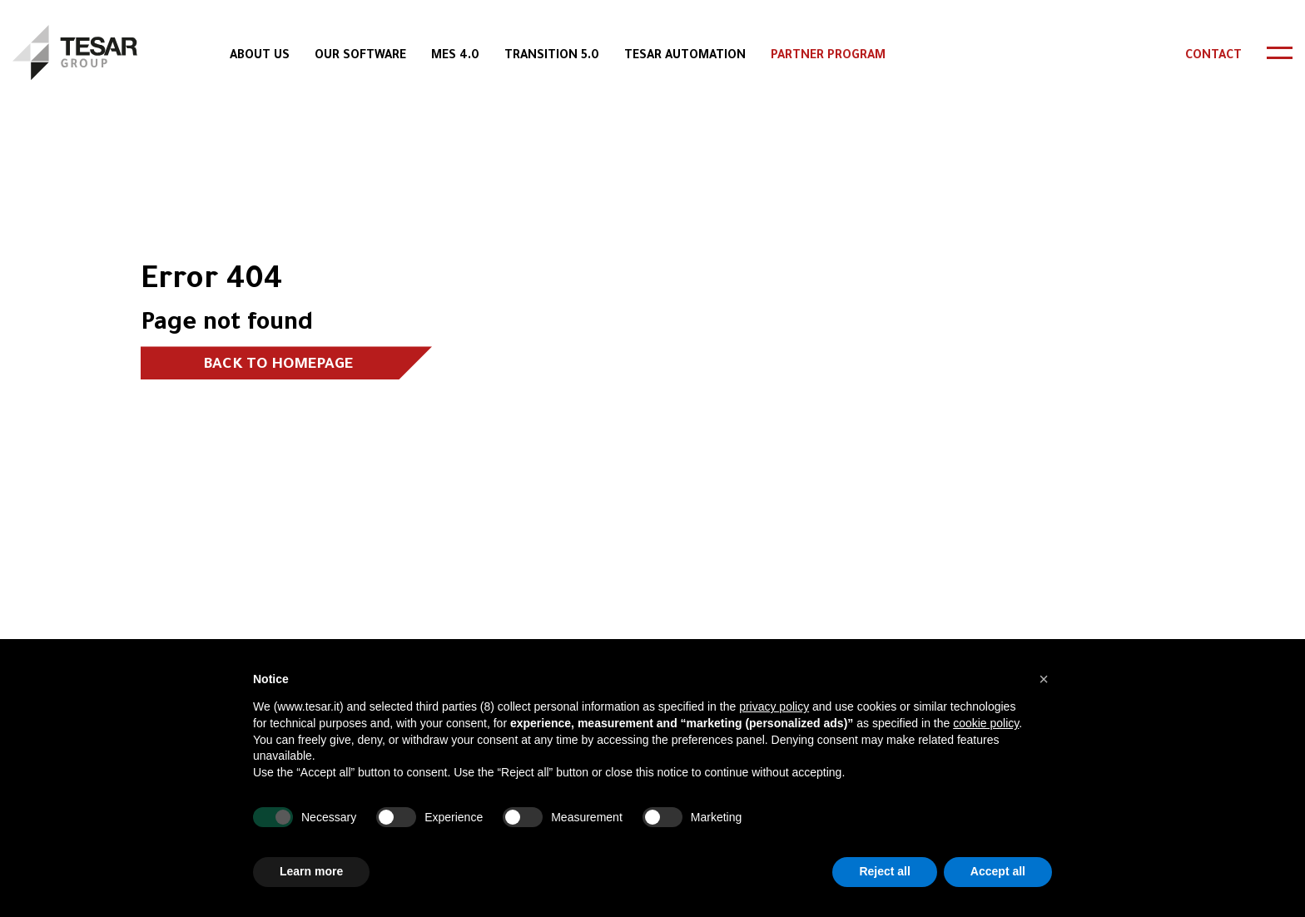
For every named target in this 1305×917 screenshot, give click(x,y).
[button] (1043, 679)
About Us (260, 56)
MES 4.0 (455, 56)
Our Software (360, 56)
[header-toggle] (1280, 53)
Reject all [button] (884, 871)
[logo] (74, 52)
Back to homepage (278, 365)
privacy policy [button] (774, 706)
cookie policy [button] (986, 723)
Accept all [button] (997, 871)
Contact (1213, 56)
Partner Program (828, 56)
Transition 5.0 (551, 56)
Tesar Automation (685, 56)
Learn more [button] (311, 871)
